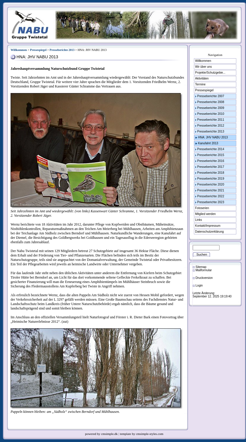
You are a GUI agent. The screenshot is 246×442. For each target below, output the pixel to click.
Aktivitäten (202, 78)
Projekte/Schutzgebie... (210, 72)
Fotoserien (202, 208)
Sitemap (201, 267)
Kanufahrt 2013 (208, 143)
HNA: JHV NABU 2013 (213, 137)
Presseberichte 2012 (210, 125)
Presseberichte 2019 (210, 178)
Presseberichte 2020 (210, 184)
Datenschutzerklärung (209, 231)
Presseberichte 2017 (210, 166)
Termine (200, 84)
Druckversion (204, 277)
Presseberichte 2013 (62, 50)
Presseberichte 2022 (210, 196)
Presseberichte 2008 (210, 102)
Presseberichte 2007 (210, 96)
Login (199, 285)
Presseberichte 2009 (210, 108)
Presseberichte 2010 (210, 113)
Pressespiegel (38, 50)
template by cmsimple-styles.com (142, 434)
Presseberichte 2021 (210, 190)
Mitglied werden (205, 214)
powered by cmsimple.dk (102, 434)
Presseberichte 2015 (210, 155)
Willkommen (19, 50)
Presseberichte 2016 (210, 161)
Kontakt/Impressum (207, 225)
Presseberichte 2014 (210, 149)
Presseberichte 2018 (210, 172)
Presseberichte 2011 (210, 119)
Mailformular (204, 270)
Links (198, 219)
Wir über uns (203, 66)
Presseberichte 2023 (210, 202)
